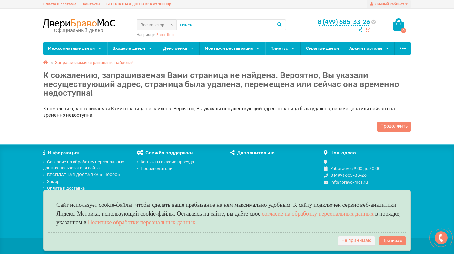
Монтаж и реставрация (232, 48)
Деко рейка (178, 48)
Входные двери (133, 48)
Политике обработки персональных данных (141, 222)
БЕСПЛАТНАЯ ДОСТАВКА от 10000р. (139, 4)
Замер (51, 181)
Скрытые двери (322, 48)
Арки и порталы (369, 48)
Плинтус (283, 48)
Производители (155, 168)
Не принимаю (356, 240)
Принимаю (392, 240)
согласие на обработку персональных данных (318, 213)
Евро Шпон (166, 35)
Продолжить (394, 126)
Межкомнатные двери (75, 48)
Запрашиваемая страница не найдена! (94, 62)
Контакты (91, 4)
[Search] (231, 24)
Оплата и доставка (59, 4)
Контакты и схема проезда (165, 161)
